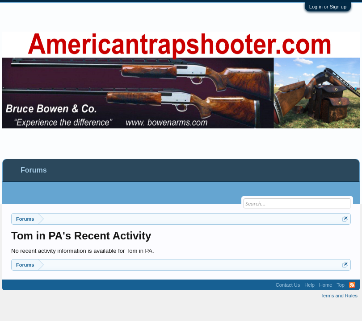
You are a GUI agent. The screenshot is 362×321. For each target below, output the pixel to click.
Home (325, 285)
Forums (34, 170)
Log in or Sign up (327, 6)
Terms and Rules (339, 295)
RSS (352, 285)
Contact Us (288, 285)
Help (309, 285)
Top (341, 285)
